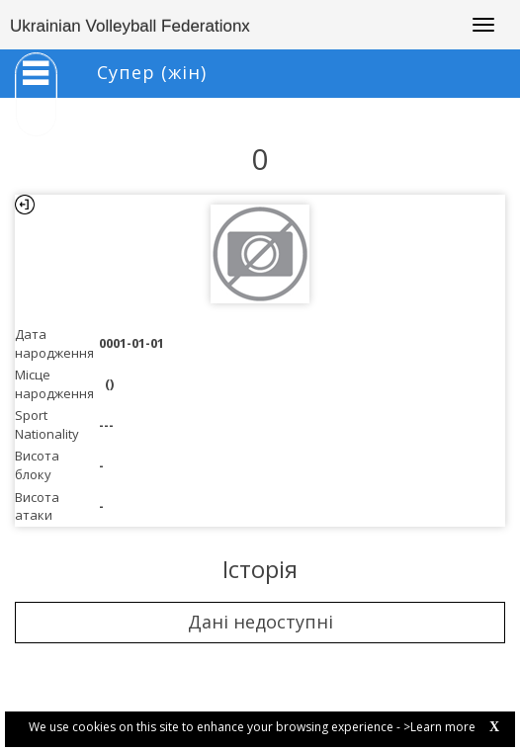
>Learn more (439, 726)
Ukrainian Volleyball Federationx (130, 26)
